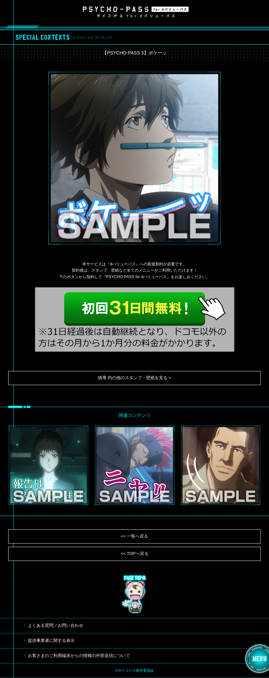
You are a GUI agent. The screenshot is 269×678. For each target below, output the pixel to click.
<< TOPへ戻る (134, 553)
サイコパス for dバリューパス (136, 12)
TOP (135, 594)
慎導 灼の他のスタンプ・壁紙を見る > (134, 377)
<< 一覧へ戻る (134, 536)
